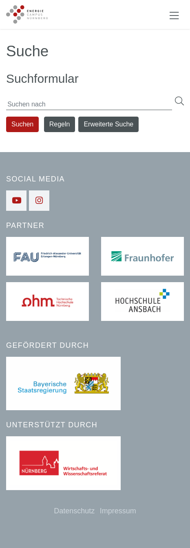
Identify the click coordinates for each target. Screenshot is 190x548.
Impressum (118, 511)
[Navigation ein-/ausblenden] (174, 15)
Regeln (59, 124)
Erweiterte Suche (108, 124)
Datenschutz (74, 511)
